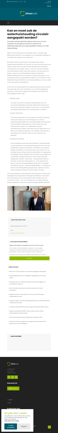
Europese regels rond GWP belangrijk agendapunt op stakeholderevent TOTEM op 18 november (29, 301)
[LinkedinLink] (48, 6)
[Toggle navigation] (8, 23)
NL (19, 1)
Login (25, 1)
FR (21, 1)
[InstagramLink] (50, 6)
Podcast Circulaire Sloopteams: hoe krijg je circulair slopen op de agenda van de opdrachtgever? (27, 322)
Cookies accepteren (10, 426)
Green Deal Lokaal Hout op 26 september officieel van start (25, 317)
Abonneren (29, 258)
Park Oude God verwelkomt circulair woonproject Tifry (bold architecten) (26, 289)
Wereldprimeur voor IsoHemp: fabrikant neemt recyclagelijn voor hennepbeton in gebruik (27, 283)
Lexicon (10, 400)
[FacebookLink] (47, 6)
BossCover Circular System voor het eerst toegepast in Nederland (27, 271)
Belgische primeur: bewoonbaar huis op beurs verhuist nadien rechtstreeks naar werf (26, 295)
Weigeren (24, 426)
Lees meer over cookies (11, 421)
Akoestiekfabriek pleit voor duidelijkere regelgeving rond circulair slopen (27, 277)
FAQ (9, 403)
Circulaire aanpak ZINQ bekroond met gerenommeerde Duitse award (28, 307)
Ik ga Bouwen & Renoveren (18, 233)
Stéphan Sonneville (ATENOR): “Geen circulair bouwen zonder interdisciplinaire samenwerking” (26, 312)
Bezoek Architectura (48, 2)
